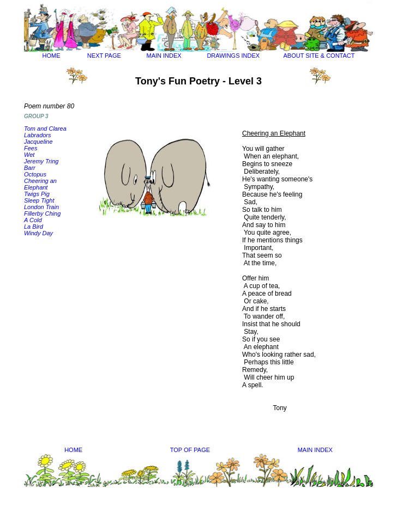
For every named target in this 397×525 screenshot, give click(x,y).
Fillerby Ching (42, 213)
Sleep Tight (39, 200)
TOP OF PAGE (190, 450)
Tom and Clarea (45, 128)
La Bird (33, 226)
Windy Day (38, 233)
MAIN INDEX (164, 55)
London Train (41, 207)
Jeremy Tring (41, 161)
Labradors (37, 135)
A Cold (33, 220)
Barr (29, 167)
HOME (52, 55)
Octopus (35, 174)
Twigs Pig (37, 194)
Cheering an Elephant (40, 184)
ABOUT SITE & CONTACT (318, 55)
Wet (29, 154)
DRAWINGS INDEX (233, 55)
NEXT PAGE (104, 55)
